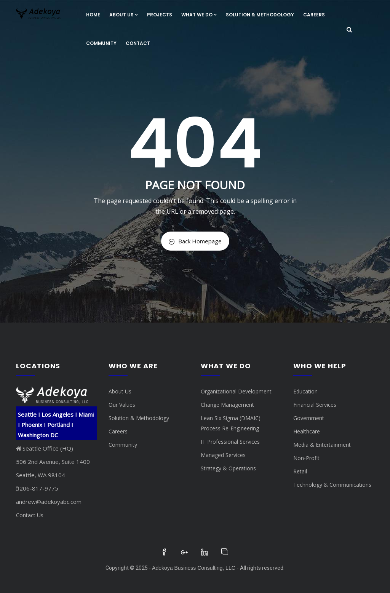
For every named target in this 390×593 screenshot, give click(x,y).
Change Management (227, 404)
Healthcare (306, 431)
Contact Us (29, 515)
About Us (123, 14)
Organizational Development (236, 391)
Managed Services (223, 455)
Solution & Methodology (260, 14)
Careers (314, 14)
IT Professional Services (230, 441)
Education (305, 391)
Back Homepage (195, 241)
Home (93, 14)
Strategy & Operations (228, 468)
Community (101, 43)
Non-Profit (306, 458)
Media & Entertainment (322, 444)
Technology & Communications (332, 484)
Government (308, 418)
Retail (300, 471)
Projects (159, 14)
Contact (138, 43)
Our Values (122, 404)
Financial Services (314, 404)
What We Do (199, 14)
